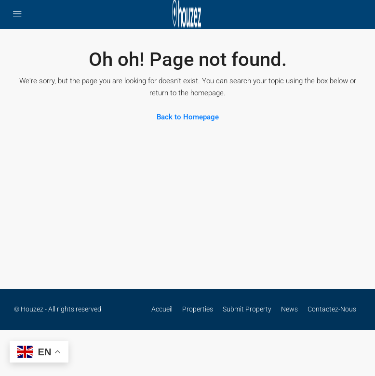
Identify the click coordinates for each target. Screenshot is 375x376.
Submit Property (247, 309)
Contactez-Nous (332, 309)
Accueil (162, 309)
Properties (197, 309)
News (289, 309)
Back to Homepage (188, 117)
